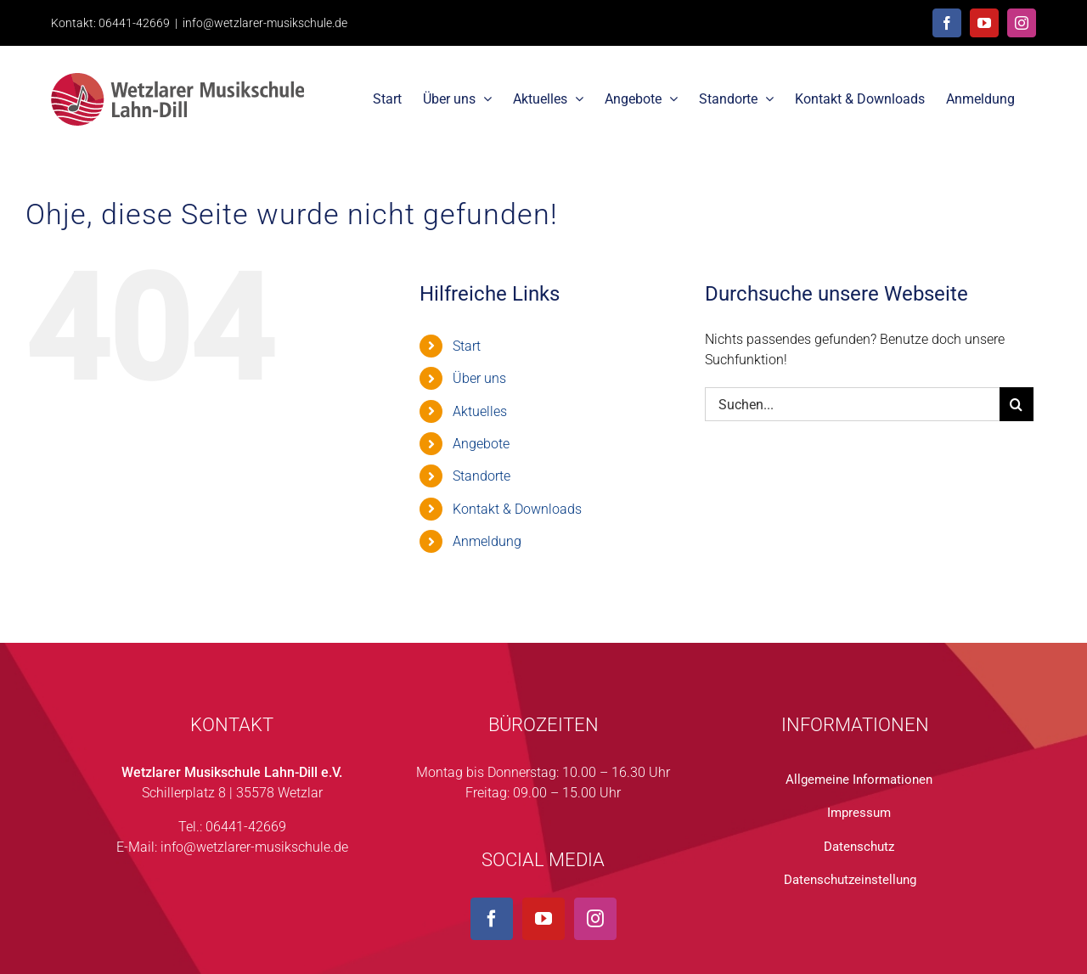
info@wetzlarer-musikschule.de (265, 23)
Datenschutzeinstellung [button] (850, 879)
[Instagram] (595, 919)
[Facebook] (491, 919)
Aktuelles (480, 411)
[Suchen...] (852, 404)
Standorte (481, 476)
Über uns (479, 378)
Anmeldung (487, 541)
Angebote (481, 444)
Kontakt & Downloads (517, 509)
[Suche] (1016, 404)
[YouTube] (543, 919)
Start (467, 346)
